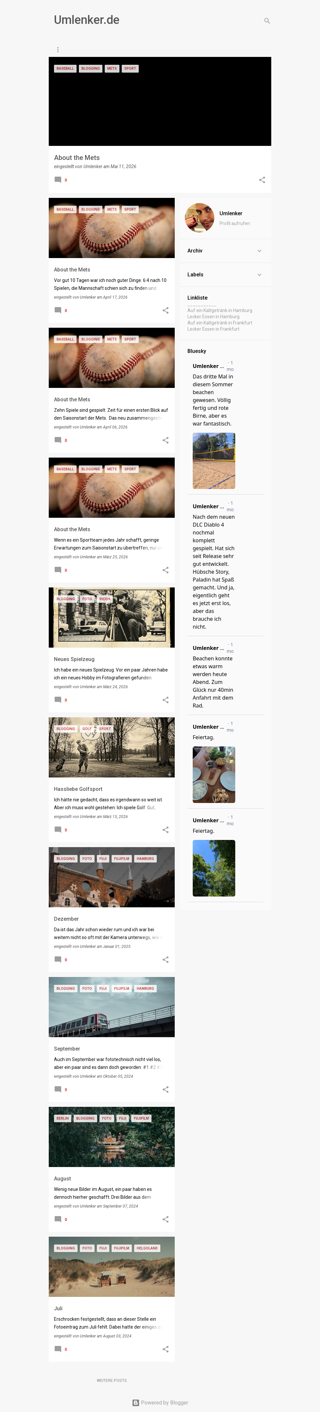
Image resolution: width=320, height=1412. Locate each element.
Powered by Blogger (160, 1403)
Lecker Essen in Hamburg (213, 316)
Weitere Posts (112, 1380)
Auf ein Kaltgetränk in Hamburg (219, 310)
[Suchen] (267, 21)
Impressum (174, 49)
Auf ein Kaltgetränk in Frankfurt (219, 322)
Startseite (66, 49)
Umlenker (231, 213)
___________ (201, 304)
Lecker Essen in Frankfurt (213, 329)
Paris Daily (104, 49)
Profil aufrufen (235, 223)
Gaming (139, 49)
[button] (262, 180)
